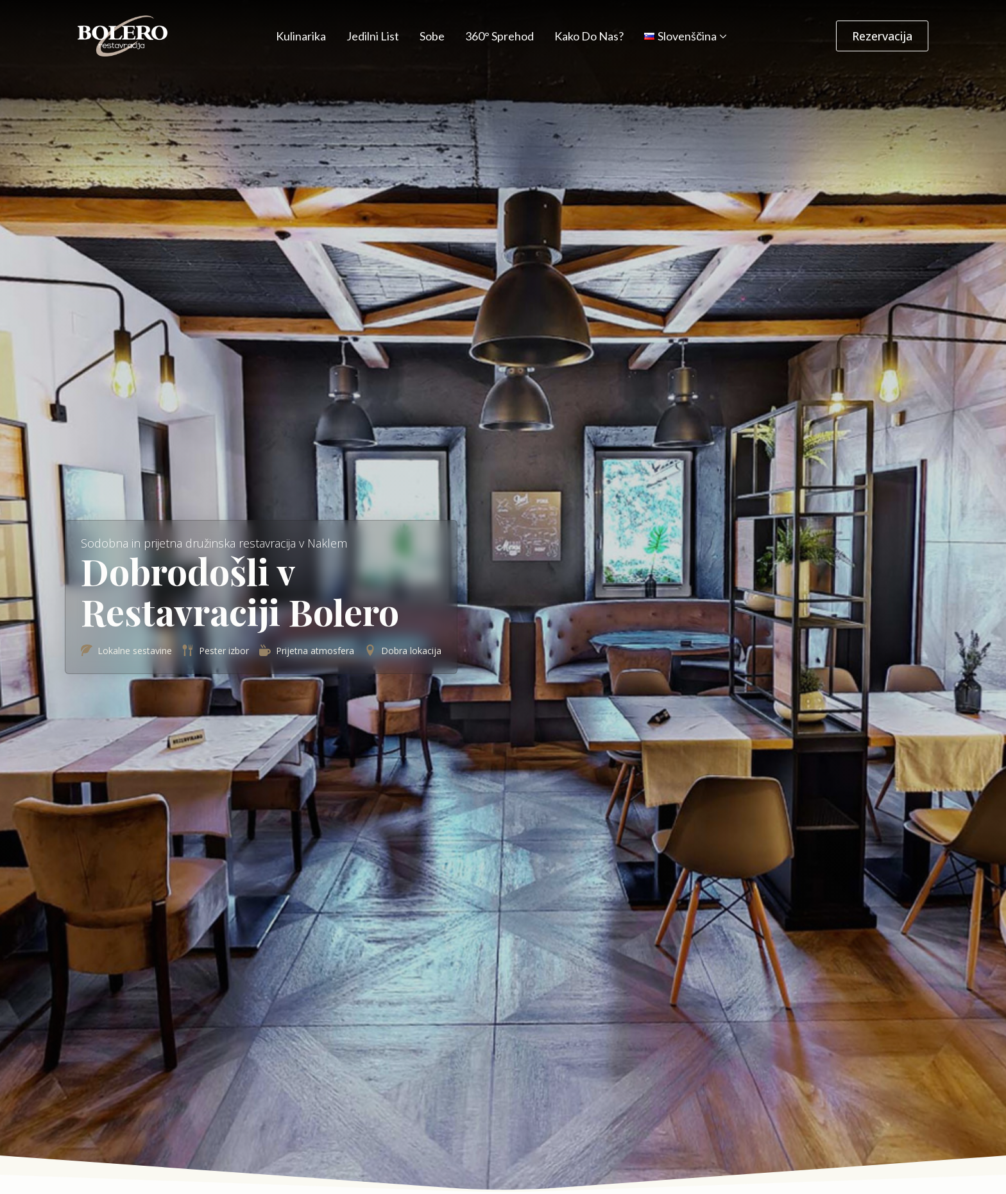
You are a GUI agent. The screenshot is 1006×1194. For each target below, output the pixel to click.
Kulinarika (301, 36)
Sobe (432, 36)
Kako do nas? (589, 36)
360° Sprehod (499, 36)
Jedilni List (372, 36)
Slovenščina (680, 36)
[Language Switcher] (722, 36)
